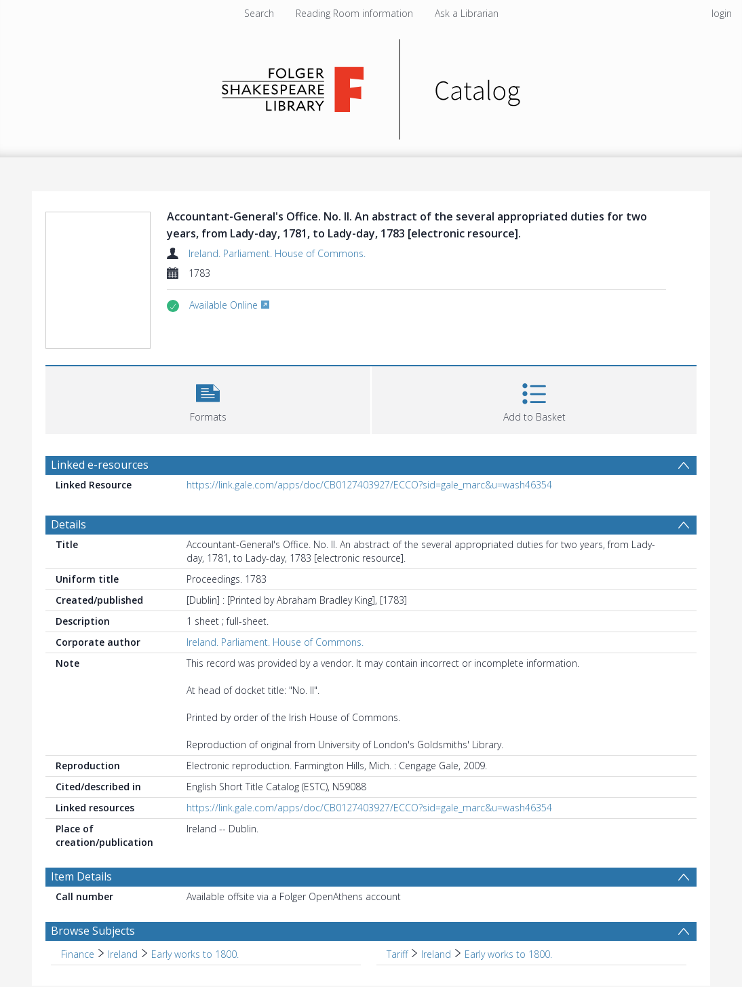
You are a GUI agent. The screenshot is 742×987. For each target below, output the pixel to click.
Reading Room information (354, 13)
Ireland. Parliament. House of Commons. (277, 253)
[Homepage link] (371, 86)
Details (68, 524)
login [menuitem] (721, 13)
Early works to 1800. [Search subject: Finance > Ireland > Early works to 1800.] (195, 954)
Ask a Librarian (467, 13)
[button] (207, 398)
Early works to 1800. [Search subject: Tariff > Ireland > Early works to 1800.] (508, 954)
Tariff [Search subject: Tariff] (397, 954)
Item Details (81, 876)
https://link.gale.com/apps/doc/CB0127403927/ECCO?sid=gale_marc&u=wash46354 (369, 484)
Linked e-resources (100, 464)
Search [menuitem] (259, 13)
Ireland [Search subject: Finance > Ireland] (123, 954)
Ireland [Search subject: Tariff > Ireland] (436, 954)
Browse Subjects (93, 930)
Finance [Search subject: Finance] (77, 954)
